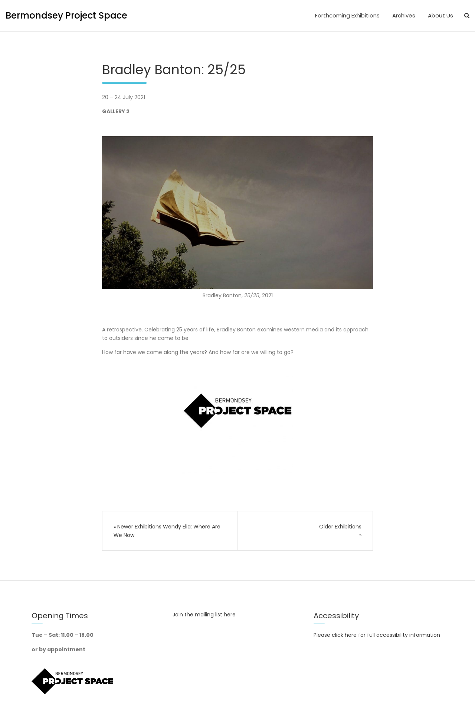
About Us (440, 15)
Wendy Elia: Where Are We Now (167, 530)
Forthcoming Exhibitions (347, 15)
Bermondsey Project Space (66, 15)
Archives (403, 15)
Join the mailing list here (204, 614)
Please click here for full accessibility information (377, 635)
